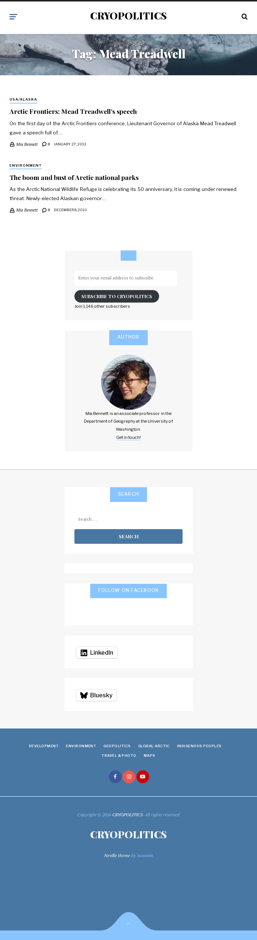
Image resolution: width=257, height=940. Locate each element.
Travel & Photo (119, 755)
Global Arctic (154, 746)
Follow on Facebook (128, 590)
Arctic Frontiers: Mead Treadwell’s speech (73, 111)
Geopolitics (117, 746)
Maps (149, 755)
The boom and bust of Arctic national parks (74, 177)
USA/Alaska (23, 99)
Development (44, 746)
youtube (142, 776)
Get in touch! (128, 437)
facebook (115, 776)
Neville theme (117, 855)
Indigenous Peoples (199, 746)
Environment (26, 165)
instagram (128, 776)
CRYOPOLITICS (128, 16)
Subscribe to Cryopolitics (116, 296)
